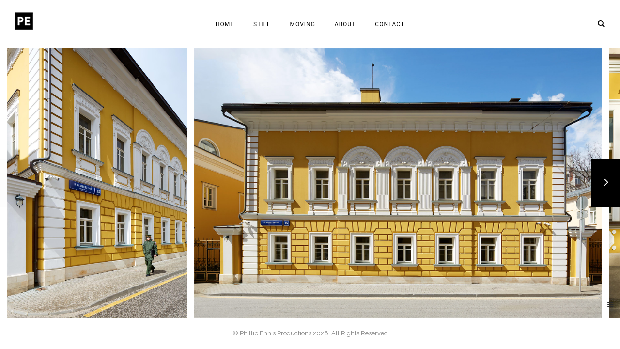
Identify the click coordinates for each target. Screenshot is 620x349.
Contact (389, 24)
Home (225, 24)
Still (261, 24)
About (345, 24)
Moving (302, 24)
